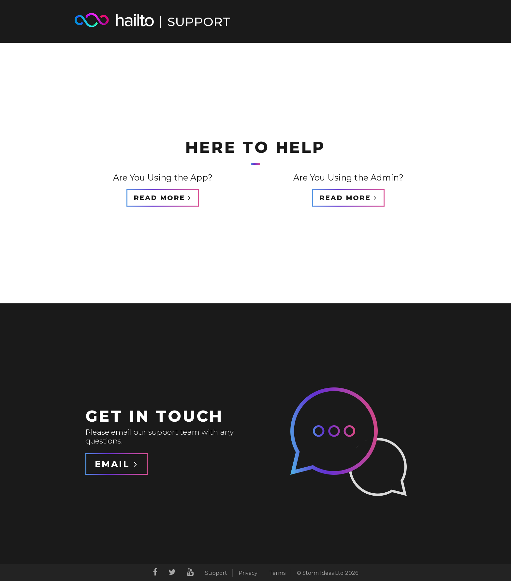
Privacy (248, 573)
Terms (277, 573)
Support (216, 573)
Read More (162, 198)
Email (116, 464)
